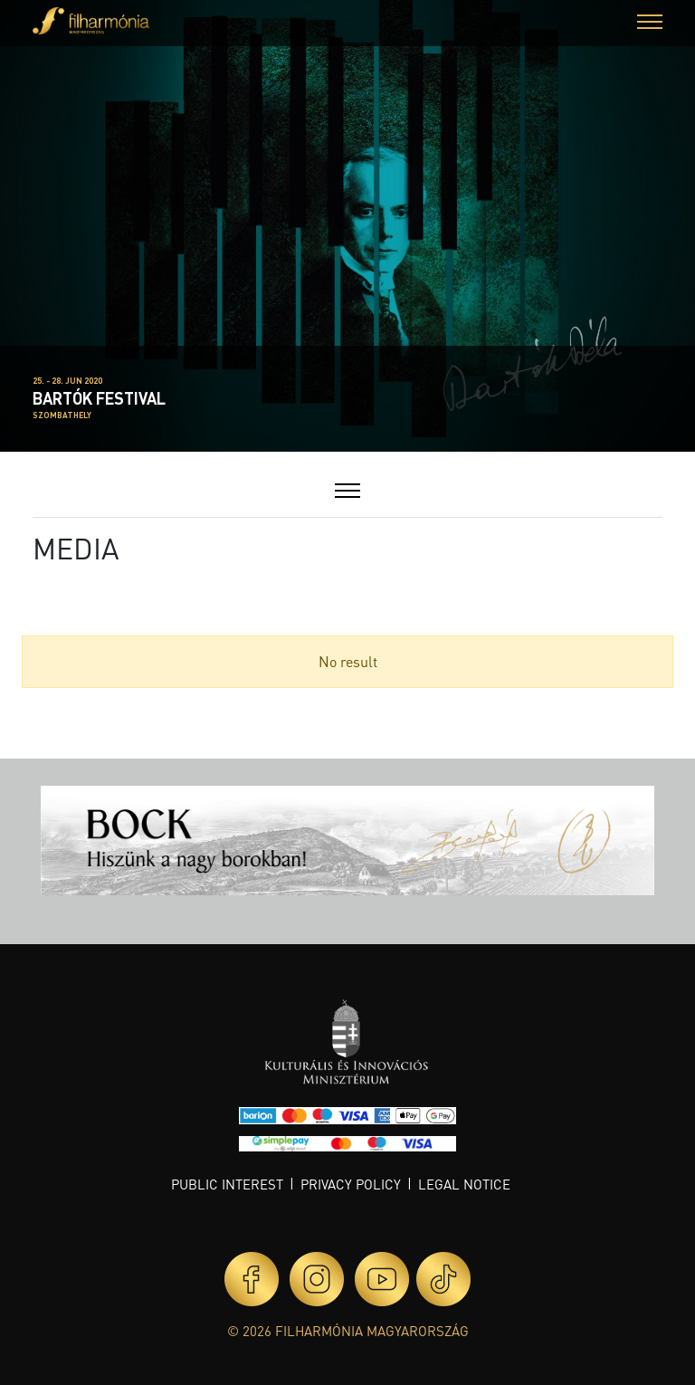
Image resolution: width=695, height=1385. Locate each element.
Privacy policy (350, 1184)
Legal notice (464, 1184)
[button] (649, 23)
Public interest (227, 1184)
